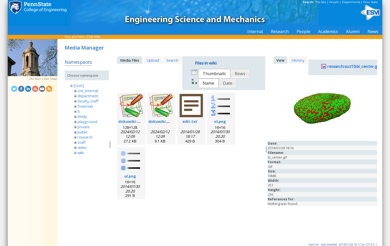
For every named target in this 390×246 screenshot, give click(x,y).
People (334, 2)
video (82, 147)
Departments (351, 2)
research (85, 137)
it (79, 111)
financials (85, 106)
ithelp (82, 116)
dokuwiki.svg (160, 121)
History (298, 60)
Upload (153, 60)
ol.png (220, 121)
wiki (81, 152)
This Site (320, 2)
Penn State (370, 2)
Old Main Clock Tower (43, 79)
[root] (79, 85)
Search (172, 60)
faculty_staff (88, 101)
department (88, 95)
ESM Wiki (94, 36)
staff (82, 142)
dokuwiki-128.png (135, 121)
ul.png (130, 176)
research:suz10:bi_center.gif (353, 66)
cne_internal (88, 90)
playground (87, 121)
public (83, 131)
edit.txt (189, 121)
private (84, 126)
